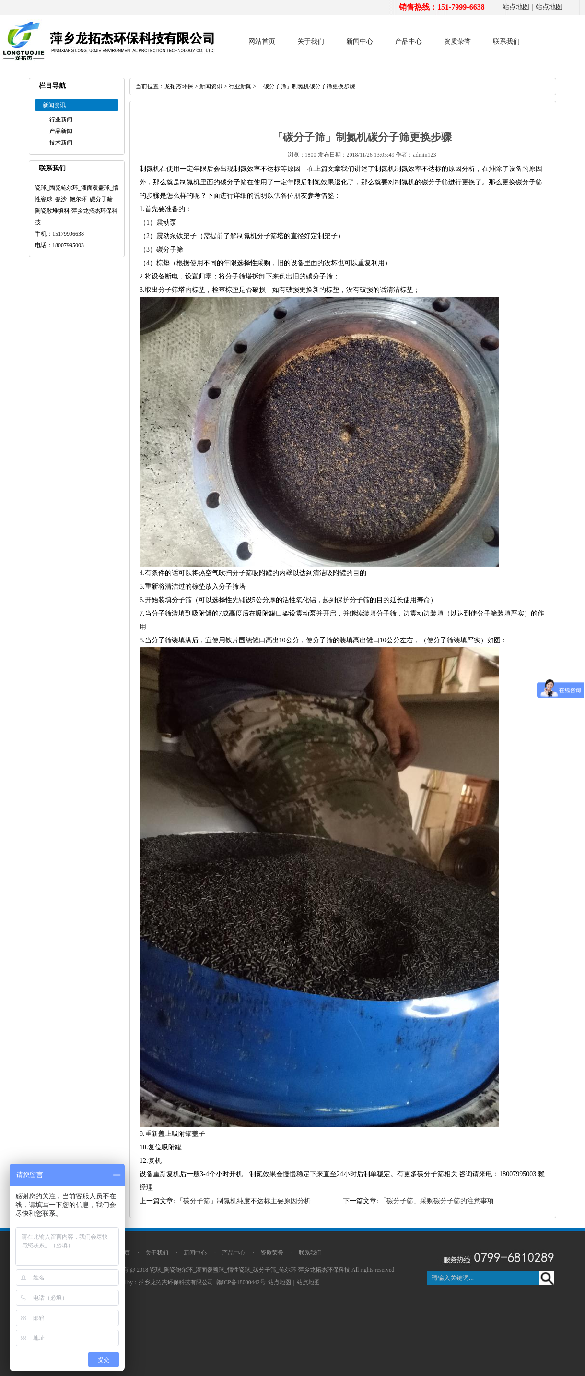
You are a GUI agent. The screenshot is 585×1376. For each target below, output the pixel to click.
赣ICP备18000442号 (241, 1282)
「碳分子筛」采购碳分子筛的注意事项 (437, 1201)
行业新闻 (60, 119)
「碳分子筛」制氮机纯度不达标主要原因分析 (243, 1201)
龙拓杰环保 (178, 86)
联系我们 (506, 41)
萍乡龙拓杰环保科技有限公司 (176, 1282)
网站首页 (261, 41)
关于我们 (310, 41)
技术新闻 (60, 142)
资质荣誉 (457, 41)
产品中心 (408, 41)
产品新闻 (60, 131)
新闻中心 (359, 41)
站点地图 (516, 7)
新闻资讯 (210, 86)
